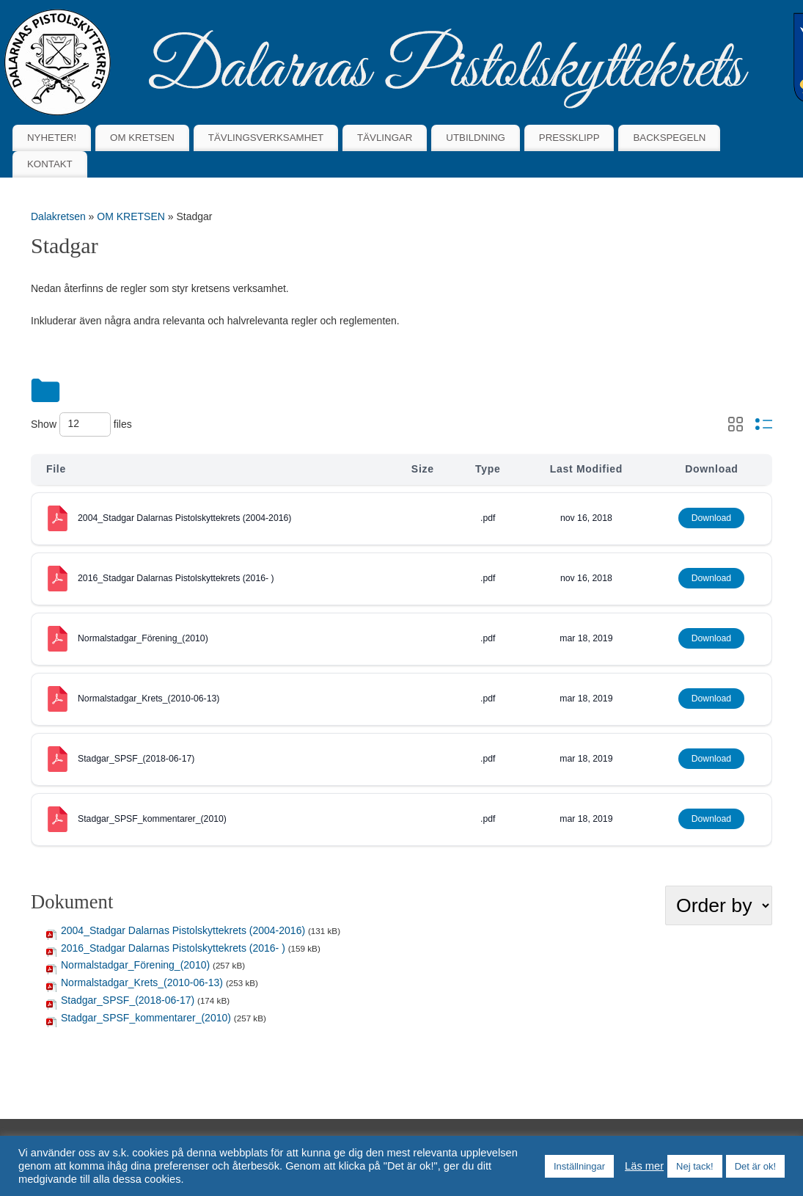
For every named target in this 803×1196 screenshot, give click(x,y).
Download (711, 518)
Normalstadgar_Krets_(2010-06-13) (148, 698)
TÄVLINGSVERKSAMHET (265, 137)
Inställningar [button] (579, 1166)
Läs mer (644, 1166)
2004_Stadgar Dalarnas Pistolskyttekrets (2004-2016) (184, 518)
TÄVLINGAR (384, 137)
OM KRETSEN (142, 137)
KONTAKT (50, 163)
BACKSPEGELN (669, 137)
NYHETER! (51, 137)
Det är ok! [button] (755, 1166)
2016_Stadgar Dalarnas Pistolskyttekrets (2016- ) (176, 578)
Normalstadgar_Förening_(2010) (143, 638)
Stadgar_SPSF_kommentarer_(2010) (152, 819)
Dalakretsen (58, 216)
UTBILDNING (475, 137)
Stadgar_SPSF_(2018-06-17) (136, 759)
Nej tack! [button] (695, 1166)
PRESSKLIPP (569, 137)
